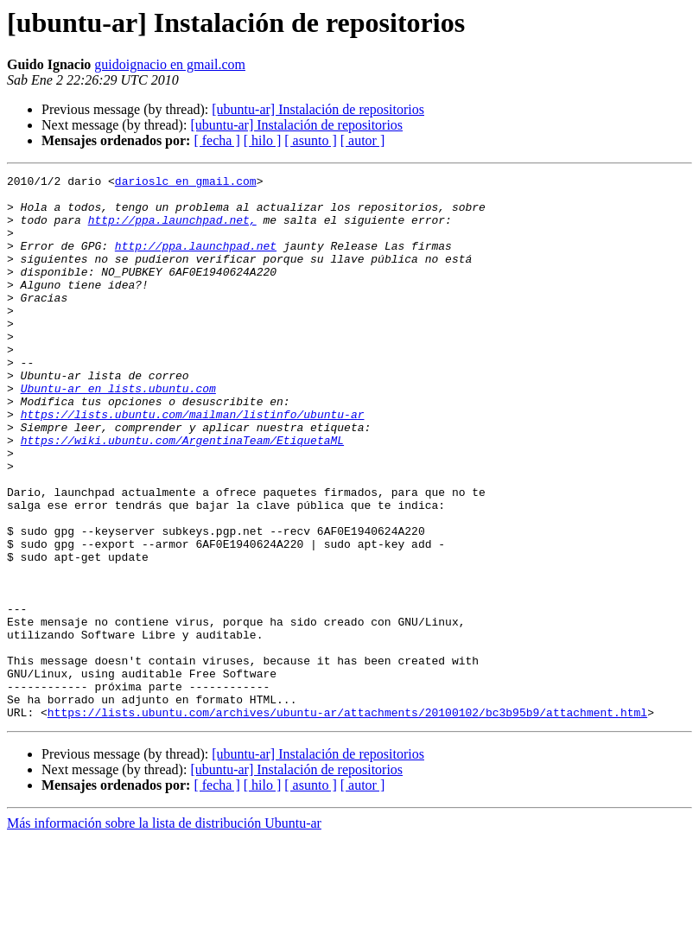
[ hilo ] (263, 140)
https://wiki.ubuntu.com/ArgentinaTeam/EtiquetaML (182, 494)
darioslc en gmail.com (186, 183)
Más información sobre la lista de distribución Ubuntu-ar (164, 932)
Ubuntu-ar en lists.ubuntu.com (118, 432)
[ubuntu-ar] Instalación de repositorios (318, 109)
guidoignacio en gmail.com (169, 64)
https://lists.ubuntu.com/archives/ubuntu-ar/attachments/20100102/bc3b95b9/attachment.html (347, 821)
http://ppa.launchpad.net (195, 261)
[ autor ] (362, 140)
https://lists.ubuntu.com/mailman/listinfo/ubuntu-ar (193, 463)
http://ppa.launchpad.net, (172, 230)
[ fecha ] (216, 140)
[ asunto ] (310, 140)
